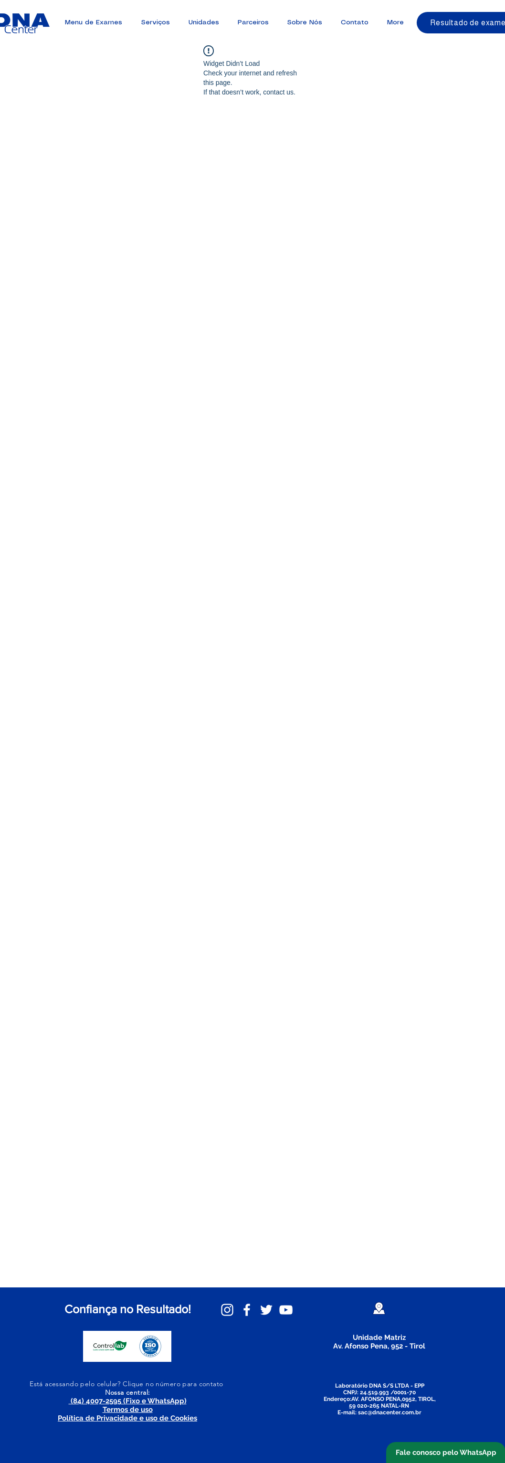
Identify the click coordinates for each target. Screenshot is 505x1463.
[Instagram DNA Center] (227, 1310)
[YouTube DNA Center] (286, 1310)
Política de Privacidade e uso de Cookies (127, 1418)
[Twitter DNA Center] (266, 1310)
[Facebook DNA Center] (247, 1310)
